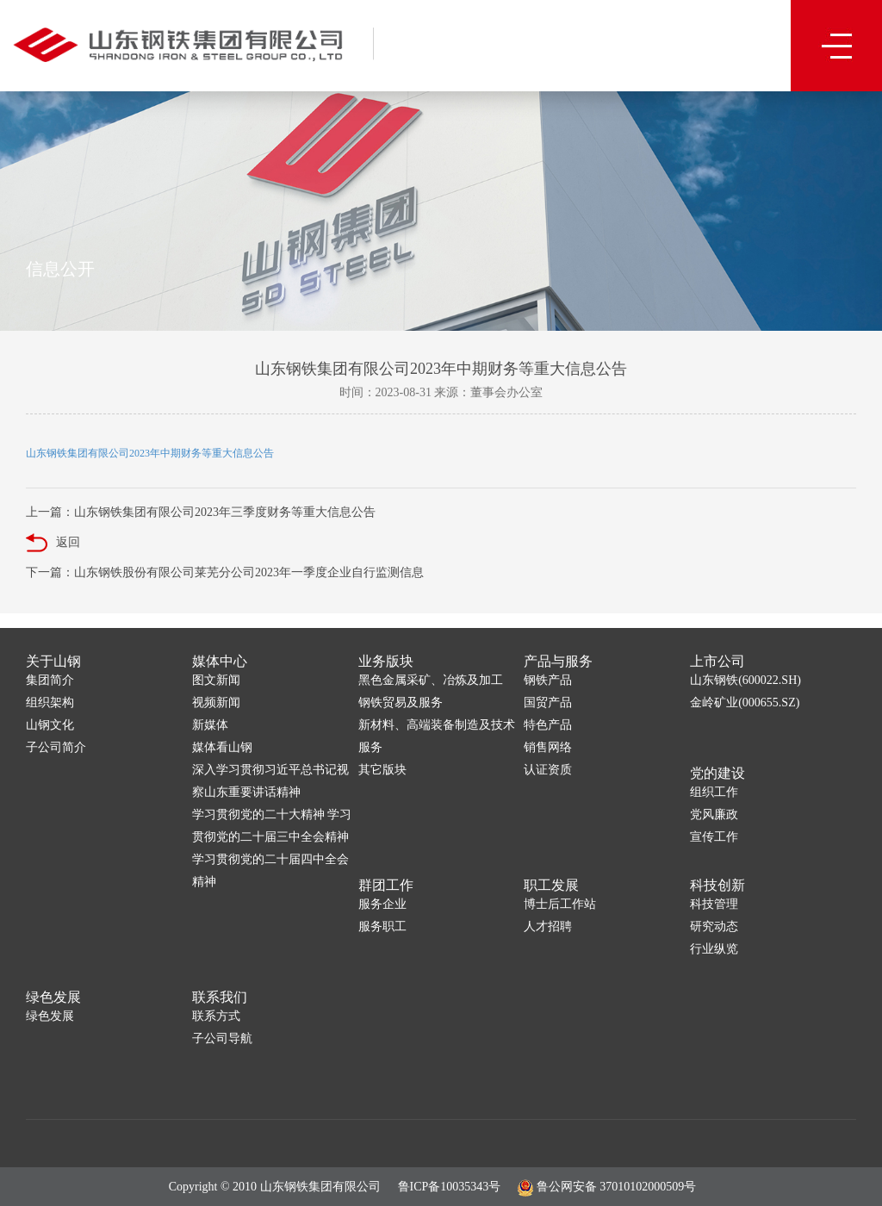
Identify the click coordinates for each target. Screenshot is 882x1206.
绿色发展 (53, 997)
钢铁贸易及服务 (400, 702)
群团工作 (385, 885)
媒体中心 (219, 661)
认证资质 (548, 769)
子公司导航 (222, 1038)
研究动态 (714, 926)
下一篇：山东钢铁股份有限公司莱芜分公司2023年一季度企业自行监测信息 (225, 572)
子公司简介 (56, 747)
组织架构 (50, 702)
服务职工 (382, 926)
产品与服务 (558, 661)
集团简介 (50, 680)
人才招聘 (548, 926)
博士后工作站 (560, 904)
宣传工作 (714, 836)
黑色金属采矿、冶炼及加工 (430, 680)
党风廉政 (714, 814)
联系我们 (219, 997)
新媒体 (210, 724)
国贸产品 (548, 702)
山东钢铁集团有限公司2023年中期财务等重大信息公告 (150, 453)
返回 (53, 543)
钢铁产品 (548, 680)
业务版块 (385, 661)
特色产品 (548, 724)
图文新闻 (216, 680)
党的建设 (717, 773)
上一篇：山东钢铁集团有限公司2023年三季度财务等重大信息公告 (201, 512)
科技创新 (717, 885)
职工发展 (551, 885)
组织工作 (714, 792)
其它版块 (382, 769)
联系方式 (216, 1016)
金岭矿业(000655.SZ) (744, 702)
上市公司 (717, 661)
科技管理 (714, 904)
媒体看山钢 (222, 747)
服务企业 (382, 904)
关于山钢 (53, 661)
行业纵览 (714, 948)
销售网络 (548, 747)
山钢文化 (50, 724)
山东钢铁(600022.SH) (745, 680)
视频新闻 (216, 702)
